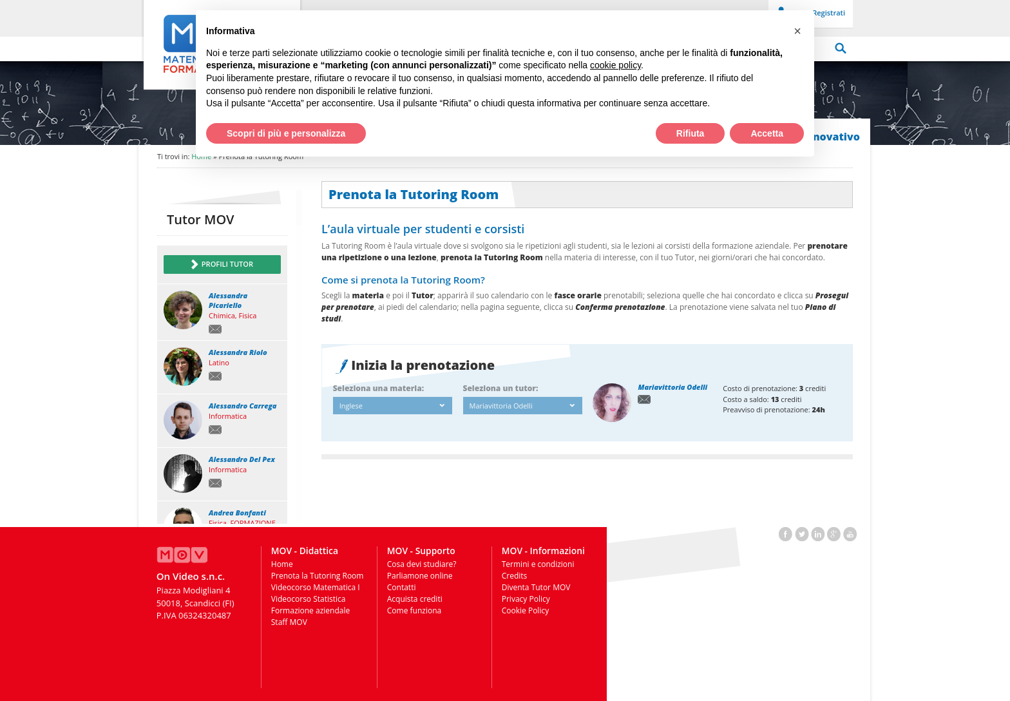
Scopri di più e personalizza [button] (286, 133)
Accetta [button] (766, 133)
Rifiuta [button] (690, 133)
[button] (797, 31)
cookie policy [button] (615, 65)
